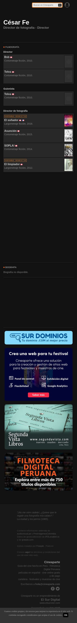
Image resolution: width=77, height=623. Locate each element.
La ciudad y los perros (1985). (32, 519)
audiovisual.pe (24, 533)
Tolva (7, 71)
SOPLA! (9, 145)
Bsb (6, 57)
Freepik (40, 546)
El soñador (11, 120)
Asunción (10, 130)
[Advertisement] (38, 217)
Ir (59, 5)
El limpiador (12, 164)
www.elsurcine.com (50, 603)
